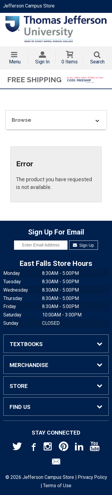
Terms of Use (57, 485)
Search (97, 62)
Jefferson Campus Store (29, 6)
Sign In (42, 62)
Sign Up (83, 245)
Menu (15, 62)
